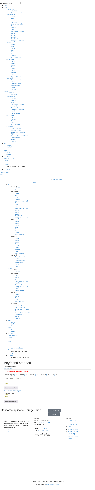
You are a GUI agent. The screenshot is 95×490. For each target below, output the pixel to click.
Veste (12, 29)
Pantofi (13, 70)
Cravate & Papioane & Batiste (19, 136)
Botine (13, 63)
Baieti (9, 154)
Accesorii (10, 78)
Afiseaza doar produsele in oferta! (17, 371)
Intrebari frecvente (73, 431)
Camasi (13, 28)
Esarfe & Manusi (16, 83)
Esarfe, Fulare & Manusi (18, 132)
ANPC (69, 426)
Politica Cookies (72, 424)
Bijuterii (13, 87)
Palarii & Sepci (15, 85)
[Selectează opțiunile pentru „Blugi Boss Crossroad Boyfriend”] (11, 388)
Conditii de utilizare (73, 421)
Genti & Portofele (16, 128)
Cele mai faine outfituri (17, 13)
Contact (70, 438)
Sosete (13, 82)
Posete (13, 44)
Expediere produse (73, 437)
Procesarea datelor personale (76, 423)
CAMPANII (10, 9)
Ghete (13, 67)
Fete (8, 152)
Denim (13, 20)
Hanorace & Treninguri (17, 31)
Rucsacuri (14, 54)
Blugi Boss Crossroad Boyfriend (13, 391)
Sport (12, 50)
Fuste (12, 18)
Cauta (2, 3)
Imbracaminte (11, 14)
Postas (13, 46)
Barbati (9, 147)
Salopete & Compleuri (17, 24)
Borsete (13, 55)
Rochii (13, 16)
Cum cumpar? (72, 433)
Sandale (13, 72)
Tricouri (13, 33)
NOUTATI (14, 11)
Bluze (12, 26)
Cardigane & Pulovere (17, 41)
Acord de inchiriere (73, 429)
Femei (9, 145)
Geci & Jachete (15, 39)
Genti (8, 42)
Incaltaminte (10, 59)
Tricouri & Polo (15, 108)
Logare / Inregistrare (17, 348)
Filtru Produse (8, 368)
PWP (57, 484)
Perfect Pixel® (50, 484)
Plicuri (13, 48)
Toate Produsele (16, 57)
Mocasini (13, 119)
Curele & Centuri (16, 80)
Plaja (12, 52)
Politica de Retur (72, 435)
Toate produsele (15, 124)
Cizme (13, 65)
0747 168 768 (43, 428)
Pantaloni (14, 22)
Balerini (13, 68)
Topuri (13, 35)
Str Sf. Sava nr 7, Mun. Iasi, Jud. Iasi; (49, 423)
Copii (8, 149)
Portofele (13, 89)
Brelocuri (13, 141)
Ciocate (13, 61)
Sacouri (13, 37)
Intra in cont (7, 169)
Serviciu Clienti (4, 172)
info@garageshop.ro (44, 430)
